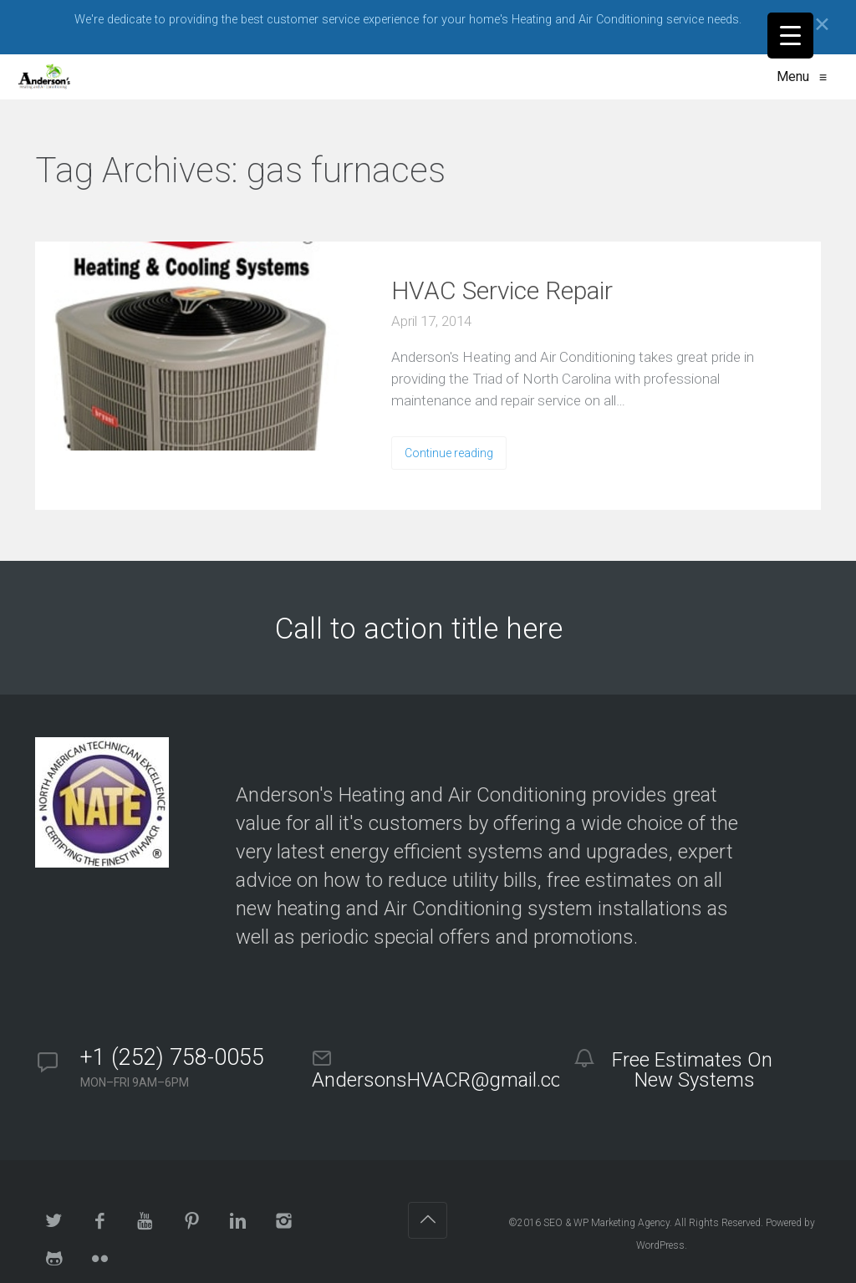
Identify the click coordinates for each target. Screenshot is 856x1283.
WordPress (660, 1245)
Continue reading (449, 453)
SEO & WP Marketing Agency (606, 1223)
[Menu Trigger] (790, 36)
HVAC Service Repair (502, 290)
